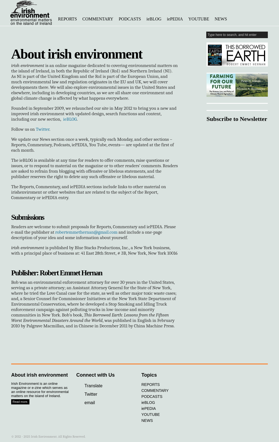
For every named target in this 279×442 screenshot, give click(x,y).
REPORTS (67, 19)
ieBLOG (154, 19)
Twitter (42, 129)
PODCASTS (130, 19)
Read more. (20, 401)
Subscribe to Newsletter (237, 118)
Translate (93, 385)
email (89, 402)
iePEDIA (175, 19)
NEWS (221, 19)
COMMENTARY (97, 19)
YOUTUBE (198, 19)
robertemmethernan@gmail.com (86, 232)
